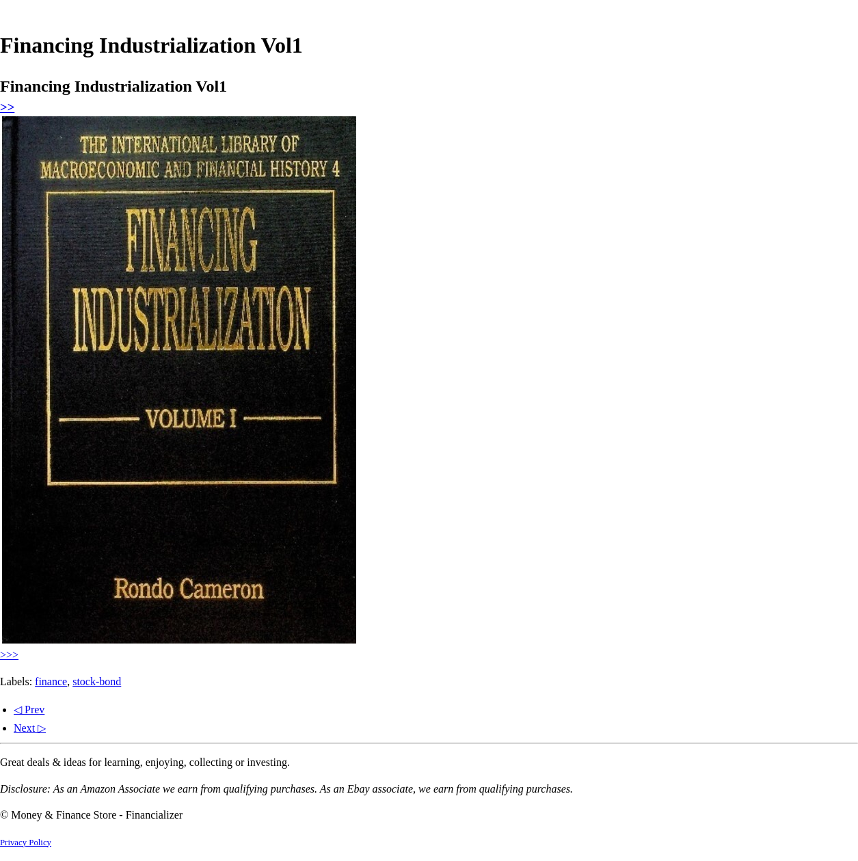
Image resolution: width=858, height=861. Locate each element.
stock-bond (96, 681)
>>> (9, 655)
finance (51, 681)
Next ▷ (30, 728)
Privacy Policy (25, 842)
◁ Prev (29, 709)
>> (7, 107)
